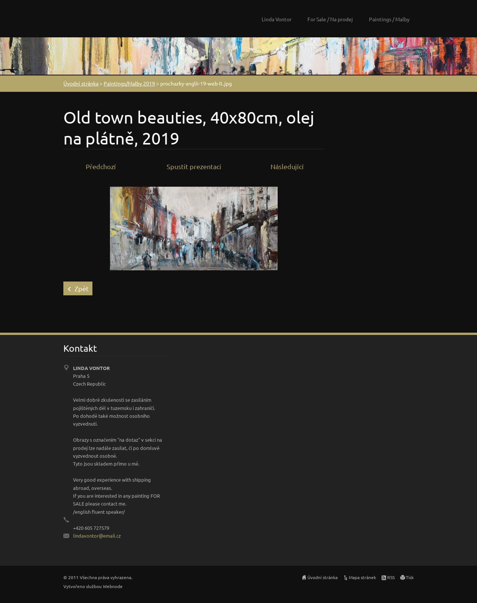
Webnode (113, 586)
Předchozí (101, 166)
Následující (287, 166)
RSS (391, 577)
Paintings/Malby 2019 (129, 83)
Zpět (82, 288)
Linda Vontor (276, 19)
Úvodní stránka (80, 83)
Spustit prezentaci (194, 166)
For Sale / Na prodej (330, 19)
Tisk (410, 577)
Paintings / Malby (389, 19)
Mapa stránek (362, 577)
